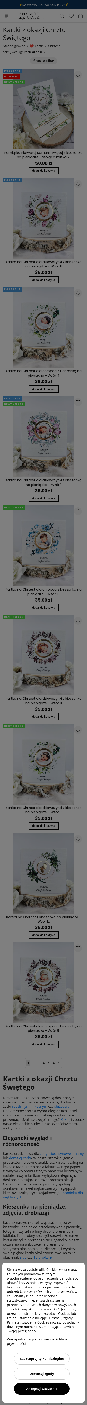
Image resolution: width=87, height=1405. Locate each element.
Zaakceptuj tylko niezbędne (42, 1358)
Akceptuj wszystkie (41, 1388)
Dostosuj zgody (41, 1373)
